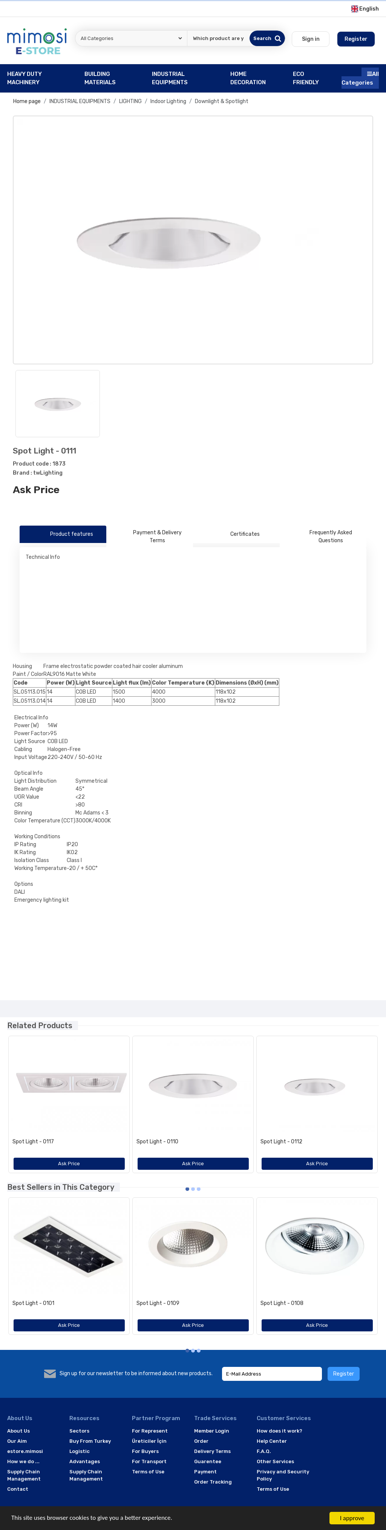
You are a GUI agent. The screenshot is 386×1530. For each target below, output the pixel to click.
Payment (205, 1471)
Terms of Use (148, 1471)
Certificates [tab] (236, 534)
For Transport (149, 1461)
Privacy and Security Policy (283, 1475)
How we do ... (23, 1461)
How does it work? (279, 1431)
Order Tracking (213, 1482)
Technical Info (43, 557)
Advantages (84, 1461)
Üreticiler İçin (149, 1441)
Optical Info (28, 773)
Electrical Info (31, 717)
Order (201, 1441)
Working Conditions (37, 836)
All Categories (360, 78)
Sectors (79, 1431)
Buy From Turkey (90, 1441)
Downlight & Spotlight (221, 101)
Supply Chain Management (24, 1475)
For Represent (150, 1431)
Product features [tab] (63, 534)
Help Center (272, 1441)
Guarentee (207, 1461)
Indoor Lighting (168, 101)
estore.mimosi (25, 1451)
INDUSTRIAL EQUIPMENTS (79, 101)
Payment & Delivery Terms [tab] (147, 536)
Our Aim (17, 1441)
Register (343, 1374)
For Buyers (145, 1451)
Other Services (275, 1461)
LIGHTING (130, 101)
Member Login (211, 1431)
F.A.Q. (264, 1451)
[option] (193, 240)
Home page (27, 101)
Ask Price (36, 490)
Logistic (79, 1451)
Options (23, 884)
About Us (18, 1431)
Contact (17, 1489)
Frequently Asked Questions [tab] (319, 536)
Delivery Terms (212, 1451)
